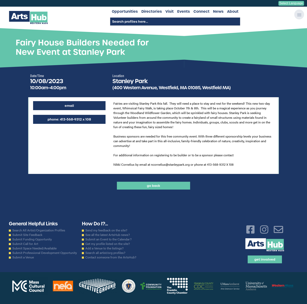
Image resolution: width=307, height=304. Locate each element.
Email (69, 105)
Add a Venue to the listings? (104, 248)
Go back (153, 185)
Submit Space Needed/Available (34, 248)
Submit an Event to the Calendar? (108, 239)
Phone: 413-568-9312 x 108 (69, 119)
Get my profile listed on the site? (107, 243)
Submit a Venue (23, 257)
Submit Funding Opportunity (32, 239)
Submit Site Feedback (27, 234)
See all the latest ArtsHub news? (107, 234)
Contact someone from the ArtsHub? (110, 257)
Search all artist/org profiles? (105, 252)
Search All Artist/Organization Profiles (38, 230)
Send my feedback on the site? (106, 230)
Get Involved (264, 259)
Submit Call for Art (25, 243)
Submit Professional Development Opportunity (44, 252)
